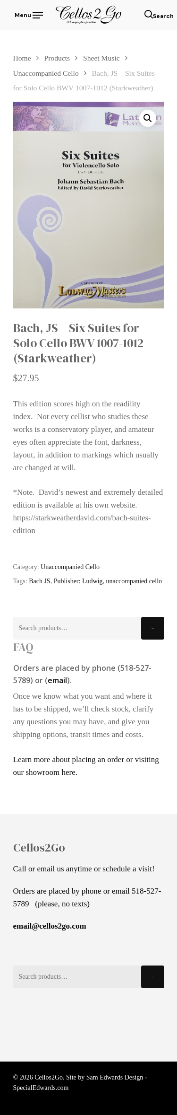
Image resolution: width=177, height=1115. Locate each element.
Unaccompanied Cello (46, 73)
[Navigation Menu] (28, 14)
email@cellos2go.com (49, 926)
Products (57, 58)
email (57, 680)
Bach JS (40, 581)
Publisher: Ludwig (78, 581)
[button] (147, 118)
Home (22, 58)
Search (153, 628)
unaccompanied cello (134, 581)
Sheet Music (101, 58)
